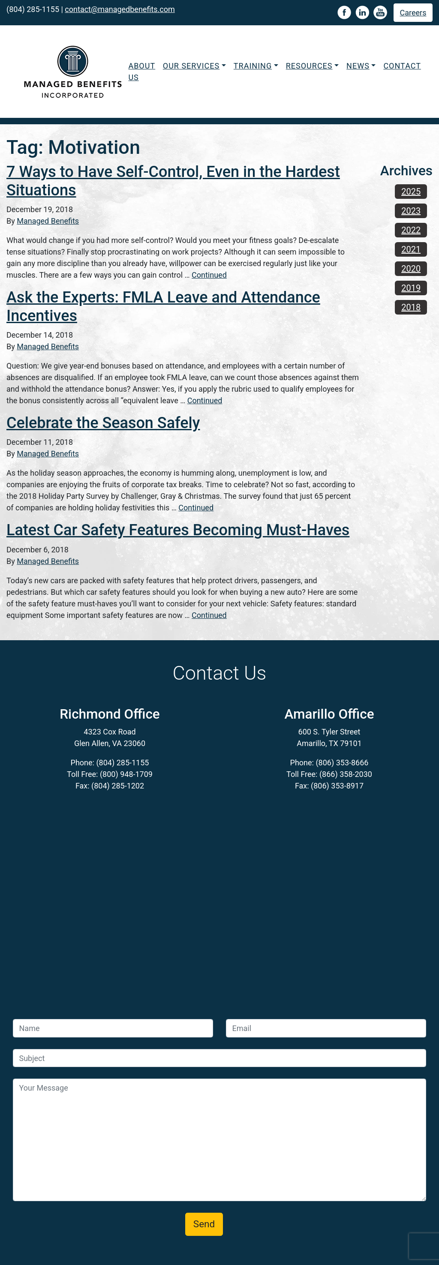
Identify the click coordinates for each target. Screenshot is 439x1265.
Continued (209, 274)
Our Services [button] (191, 65)
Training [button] (253, 65)
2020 (411, 269)
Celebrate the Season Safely (103, 423)
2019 (411, 288)
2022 (411, 230)
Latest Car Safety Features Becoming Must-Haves (177, 530)
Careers (413, 12)
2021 (411, 249)
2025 (411, 191)
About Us (141, 71)
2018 (411, 307)
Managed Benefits (48, 220)
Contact (402, 65)
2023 (411, 211)
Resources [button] (309, 65)
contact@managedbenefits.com (119, 9)
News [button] (358, 65)
